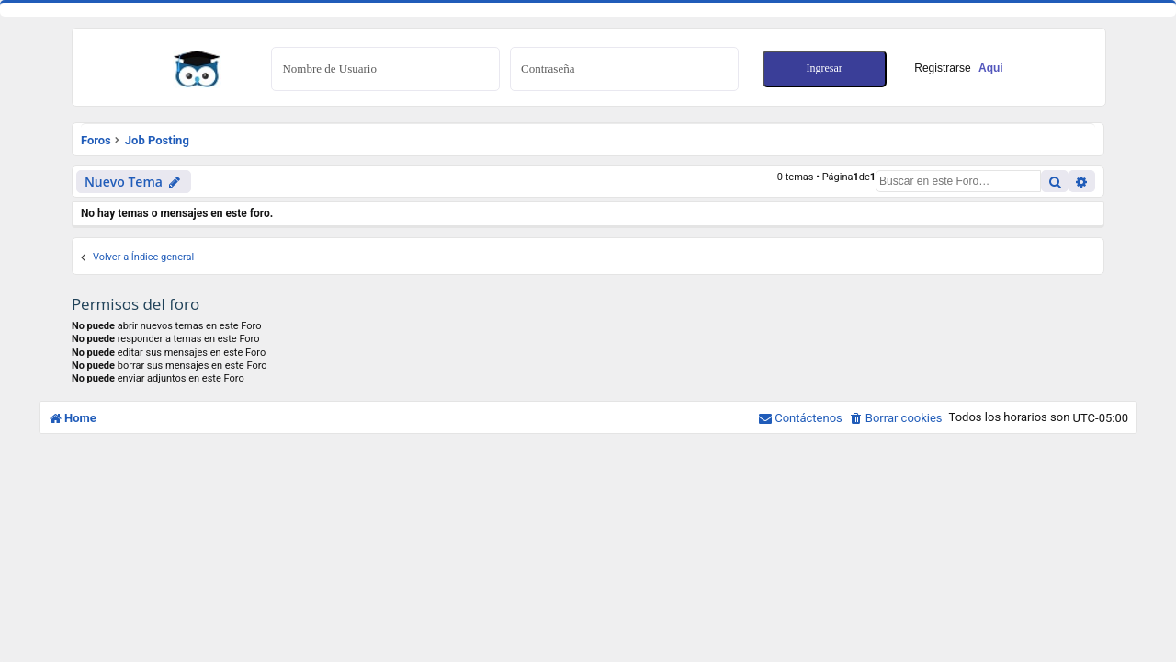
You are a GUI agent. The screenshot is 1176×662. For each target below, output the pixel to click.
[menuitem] (896, 417)
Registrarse (958, 68)
